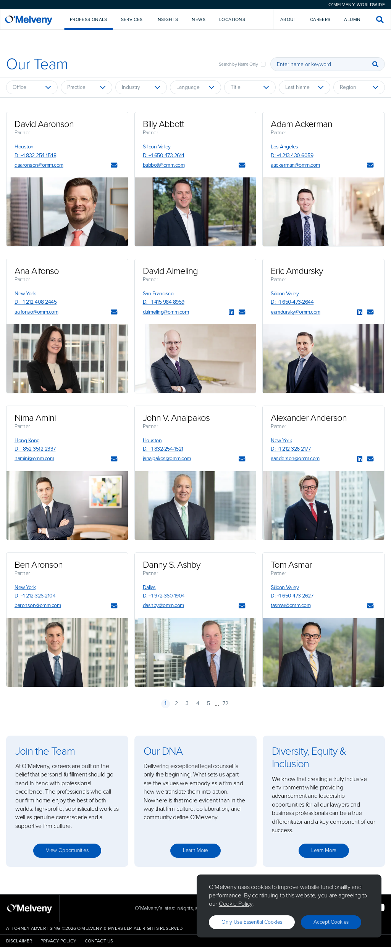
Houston (24, 147)
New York (25, 294)
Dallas (149, 587)
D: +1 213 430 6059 (292, 155)
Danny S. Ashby (171, 565)
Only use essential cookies (251, 922)
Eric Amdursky (297, 271)
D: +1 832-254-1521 (163, 449)
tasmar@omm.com (290, 605)
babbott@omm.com (164, 165)
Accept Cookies (331, 922)
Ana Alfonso (37, 271)
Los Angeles (284, 147)
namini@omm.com (34, 458)
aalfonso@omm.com (36, 312)
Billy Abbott (163, 124)
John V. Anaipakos (176, 418)
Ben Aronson (39, 565)
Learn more (195, 850)
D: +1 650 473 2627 (292, 596)
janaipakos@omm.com (167, 458)
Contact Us (99, 940)
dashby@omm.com (163, 605)
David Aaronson (44, 124)
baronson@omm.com (38, 605)
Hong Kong (27, 440)
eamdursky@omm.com (295, 312)
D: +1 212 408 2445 (36, 302)
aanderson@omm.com (295, 458)
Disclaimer (19, 940)
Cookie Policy (235, 903)
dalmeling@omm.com (166, 312)
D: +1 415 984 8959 (163, 302)
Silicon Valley (157, 147)
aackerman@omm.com (295, 165)
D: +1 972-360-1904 (164, 596)
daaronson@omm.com (39, 165)
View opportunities (67, 850)
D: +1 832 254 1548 (35, 155)
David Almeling (170, 271)
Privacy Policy (58, 940)
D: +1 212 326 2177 (290, 449)
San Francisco (158, 294)
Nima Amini (35, 418)
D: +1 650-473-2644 (292, 302)
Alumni (353, 19)
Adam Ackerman (301, 124)
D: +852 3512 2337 (35, 449)
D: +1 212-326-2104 (35, 596)
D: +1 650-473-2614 (163, 155)
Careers (320, 19)
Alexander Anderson (309, 418)
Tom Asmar (291, 565)
